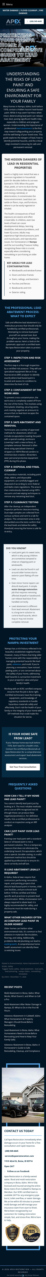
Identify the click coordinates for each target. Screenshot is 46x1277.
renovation (23, 974)
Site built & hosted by (23, 1275)
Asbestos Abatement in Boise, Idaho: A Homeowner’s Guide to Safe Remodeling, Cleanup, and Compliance (22, 1047)
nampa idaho (24, 971)
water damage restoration (24, 589)
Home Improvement (31, 963)
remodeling (35, 971)
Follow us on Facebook (16, 1171)
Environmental (16, 963)
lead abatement (24, 128)
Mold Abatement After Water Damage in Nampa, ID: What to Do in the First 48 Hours (22, 1007)
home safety (14, 969)
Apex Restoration (19, 1269)
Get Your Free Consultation (23, 767)
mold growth (10, 944)
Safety (10, 966)
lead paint (39, 969)
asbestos (17, 664)
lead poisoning (11, 971)
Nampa (33, 242)
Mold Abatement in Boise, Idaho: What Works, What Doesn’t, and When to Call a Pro (22, 996)
